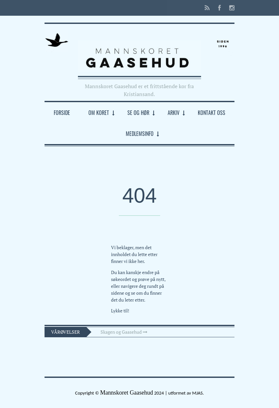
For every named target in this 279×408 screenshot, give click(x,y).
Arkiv (173, 113)
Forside (62, 113)
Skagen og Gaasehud (124, 332)
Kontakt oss (211, 113)
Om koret (98, 113)
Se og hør (138, 113)
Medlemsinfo (140, 134)
